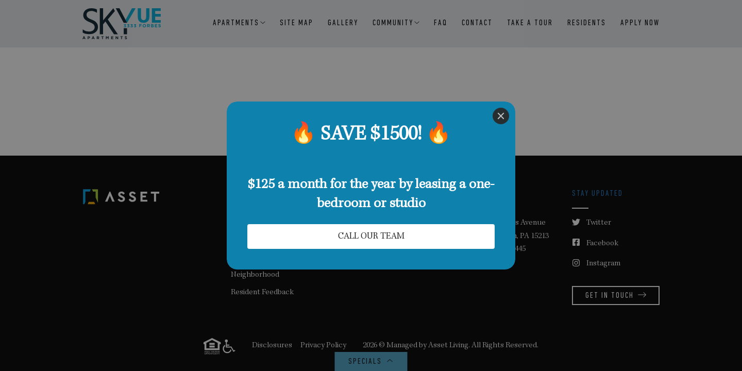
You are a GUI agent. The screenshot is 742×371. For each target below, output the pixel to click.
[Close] (501, 116)
